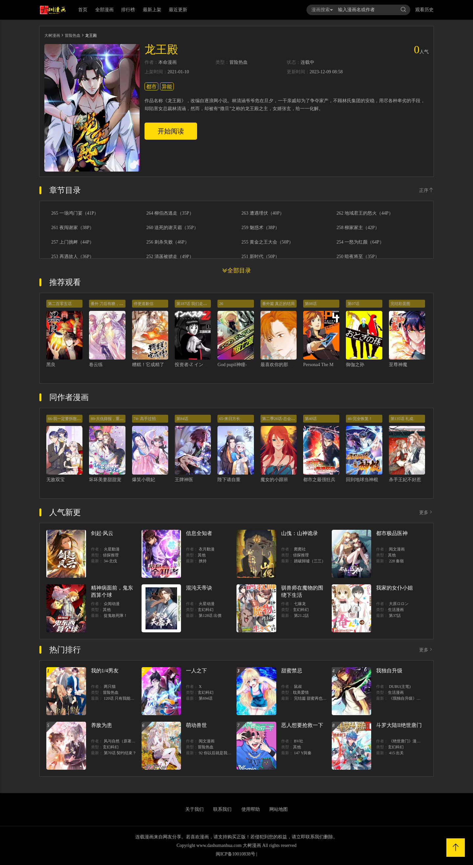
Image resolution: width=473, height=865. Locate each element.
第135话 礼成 (402, 418)
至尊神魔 (398, 364)
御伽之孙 (355, 364)
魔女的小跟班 (274, 479)
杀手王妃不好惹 (405, 479)
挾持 (203, 561)
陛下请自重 (228, 479)
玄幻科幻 (206, 609)
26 (221, 303)
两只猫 (110, 686)
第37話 (395, 615)
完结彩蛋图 (400, 303)
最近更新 (178, 9)
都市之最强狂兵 (319, 479)
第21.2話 (301, 615)
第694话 (206, 698)
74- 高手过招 (145, 418)
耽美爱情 (301, 692)
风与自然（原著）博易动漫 (127, 741)
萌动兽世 (196, 725)
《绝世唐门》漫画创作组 (410, 741)
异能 (167, 86)
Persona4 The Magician (325, 364)
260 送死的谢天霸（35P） (172, 227)
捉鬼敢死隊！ (115, 615)
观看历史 (424, 9)
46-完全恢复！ (360, 418)
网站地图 (278, 809)
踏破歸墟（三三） (310, 561)
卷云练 (96, 364)
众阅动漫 (112, 603)
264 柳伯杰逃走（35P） (170, 213)
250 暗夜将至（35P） (358, 256)
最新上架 (152, 9)
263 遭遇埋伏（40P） (262, 213)
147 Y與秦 (303, 753)
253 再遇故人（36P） (72, 256)
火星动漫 (206, 603)
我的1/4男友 (105, 670)
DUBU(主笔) (400, 686)
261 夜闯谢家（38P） (72, 227)
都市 (151, 86)
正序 (426, 190)
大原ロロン (399, 603)
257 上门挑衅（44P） (72, 242)
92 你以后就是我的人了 (219, 753)
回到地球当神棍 (362, 479)
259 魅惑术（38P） (260, 227)
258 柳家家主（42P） (358, 227)
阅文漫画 (397, 549)
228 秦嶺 (396, 561)
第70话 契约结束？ (120, 753)
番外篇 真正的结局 (278, 303)
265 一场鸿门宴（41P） (75, 213)
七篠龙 (300, 603)
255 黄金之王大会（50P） (267, 242)
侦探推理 (111, 555)
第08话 (311, 303)
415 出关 (396, 753)
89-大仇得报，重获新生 (111, 418)
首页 (82, 9)
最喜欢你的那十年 (278, 364)
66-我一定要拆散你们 (66, 418)
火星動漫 (112, 549)
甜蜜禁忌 (291, 670)
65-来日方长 (229, 418)
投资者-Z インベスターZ (199, 364)
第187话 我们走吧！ (193, 303)
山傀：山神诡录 (299, 533)
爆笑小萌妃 (143, 479)
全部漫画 (104, 9)
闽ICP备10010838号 (235, 854)
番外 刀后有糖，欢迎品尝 (113, 303)
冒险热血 (72, 35)
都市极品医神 (392, 533)
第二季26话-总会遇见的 (282, 418)
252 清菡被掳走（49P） (170, 256)
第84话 (182, 418)
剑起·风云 (102, 533)
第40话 (311, 418)
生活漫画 (396, 609)
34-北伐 (110, 561)
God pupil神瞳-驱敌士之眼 (243, 364)
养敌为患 (101, 725)
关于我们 (194, 809)
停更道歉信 (143, 303)
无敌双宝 (55, 479)
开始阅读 (171, 131)
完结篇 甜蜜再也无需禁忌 (316, 698)
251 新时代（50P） (260, 256)
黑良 (51, 364)
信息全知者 (199, 533)
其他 (202, 555)
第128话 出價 (210, 615)
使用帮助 (250, 809)
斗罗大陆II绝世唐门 (399, 725)
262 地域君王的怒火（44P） (365, 213)
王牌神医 (184, 479)
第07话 (353, 303)
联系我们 (222, 809)
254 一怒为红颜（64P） (360, 242)
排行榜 (128, 9)
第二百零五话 (60, 303)
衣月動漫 (206, 549)
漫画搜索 (322, 9)
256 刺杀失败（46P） (167, 242)
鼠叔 (298, 686)
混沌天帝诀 (199, 588)
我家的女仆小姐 (394, 588)
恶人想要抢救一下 (302, 725)
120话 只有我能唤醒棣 (123, 698)
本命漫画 (167, 62)
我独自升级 (389, 670)
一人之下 (196, 670)
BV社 (299, 741)
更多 (426, 512)
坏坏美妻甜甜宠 (105, 479)
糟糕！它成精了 (148, 364)
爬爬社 (300, 549)
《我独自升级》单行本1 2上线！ (417, 698)
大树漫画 (52, 35)
